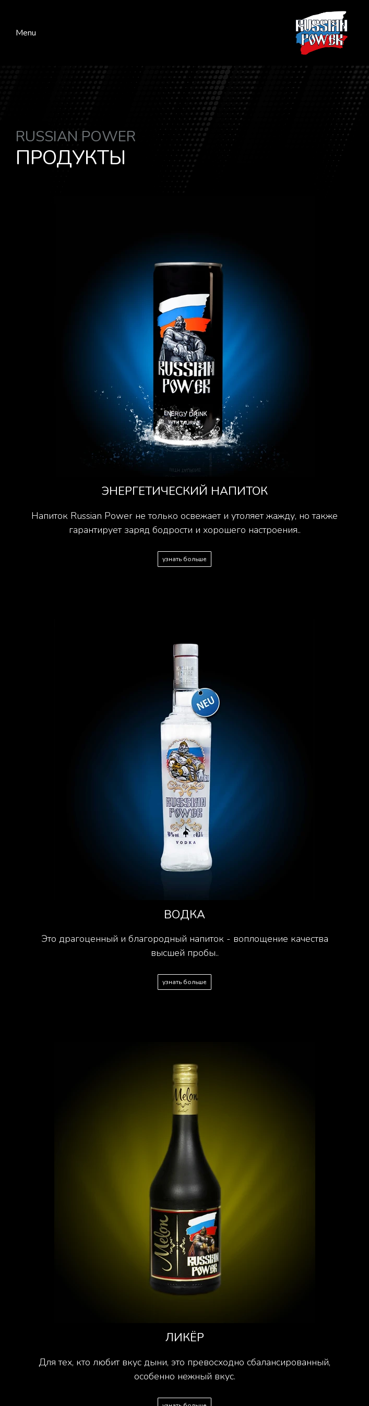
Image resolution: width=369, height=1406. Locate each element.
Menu (26, 33)
